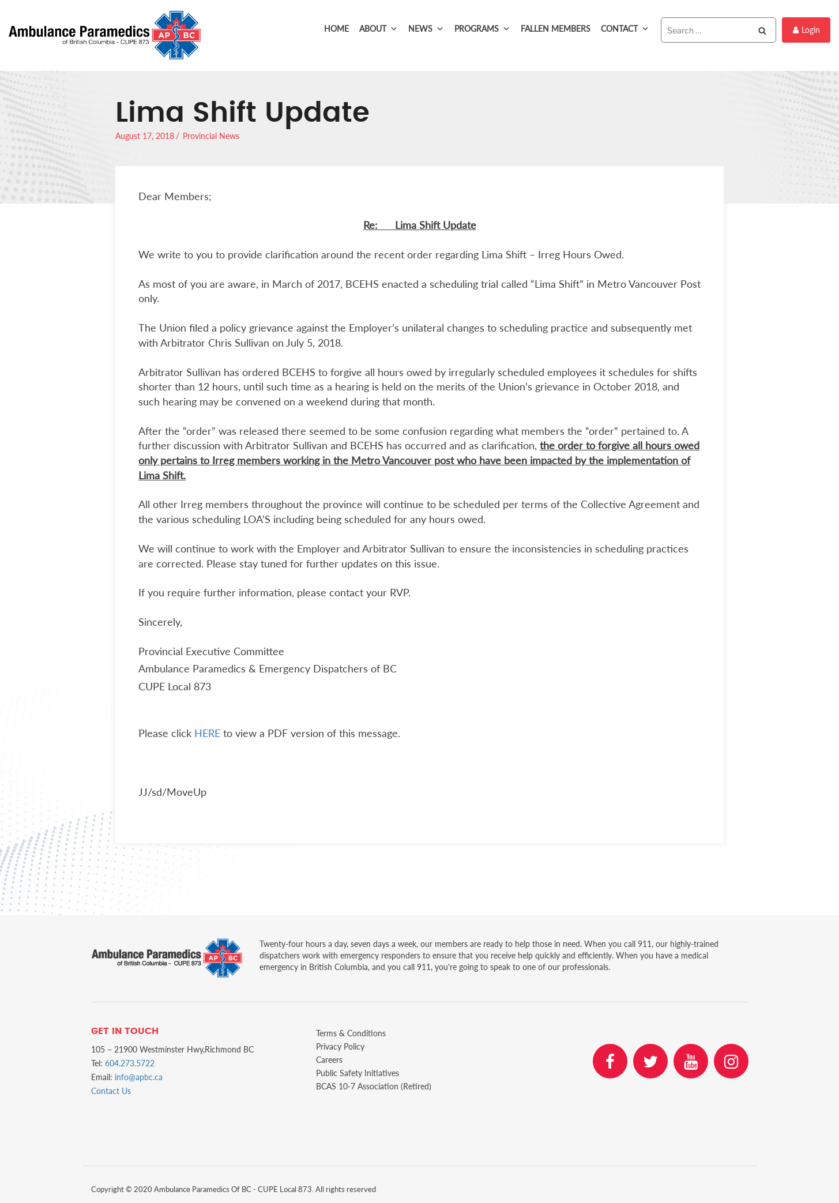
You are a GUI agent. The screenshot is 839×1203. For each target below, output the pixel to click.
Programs (482, 28)
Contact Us (111, 1091)
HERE (207, 733)
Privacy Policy (340, 1046)
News (426, 28)
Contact (625, 28)
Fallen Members (555, 28)
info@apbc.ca (139, 1077)
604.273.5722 (130, 1063)
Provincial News (211, 136)
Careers (329, 1060)
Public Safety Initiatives (357, 1073)
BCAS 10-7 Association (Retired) (373, 1086)
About (378, 28)
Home (336, 28)
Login (806, 30)
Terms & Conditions (351, 1033)
